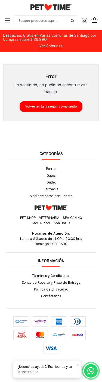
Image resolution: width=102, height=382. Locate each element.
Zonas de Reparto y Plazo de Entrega (51, 282)
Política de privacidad (51, 289)
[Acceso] (84, 21)
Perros (51, 168)
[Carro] (94, 21)
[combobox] (46, 20)
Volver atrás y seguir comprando (51, 106)
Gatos (51, 175)
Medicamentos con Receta (51, 195)
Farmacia (51, 189)
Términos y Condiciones (51, 275)
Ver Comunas (51, 46)
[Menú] (7, 21)
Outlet (51, 182)
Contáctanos (51, 296)
